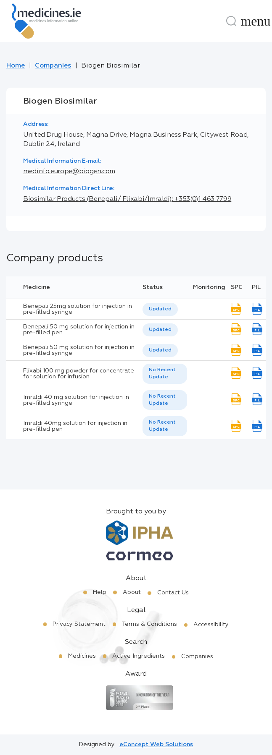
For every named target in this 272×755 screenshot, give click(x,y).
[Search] (231, 21)
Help (99, 592)
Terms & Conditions (149, 624)
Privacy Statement (79, 624)
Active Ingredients (138, 656)
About (132, 592)
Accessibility (211, 624)
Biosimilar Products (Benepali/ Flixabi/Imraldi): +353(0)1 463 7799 (127, 199)
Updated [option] (160, 309)
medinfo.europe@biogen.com (69, 171)
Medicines (82, 656)
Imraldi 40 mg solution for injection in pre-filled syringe (76, 400)
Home (15, 65)
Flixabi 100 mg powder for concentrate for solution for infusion (78, 374)
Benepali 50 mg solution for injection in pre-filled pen (79, 330)
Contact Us (173, 593)
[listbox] (160, 309)
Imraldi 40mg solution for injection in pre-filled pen (75, 426)
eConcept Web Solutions (156, 744)
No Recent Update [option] (162, 373)
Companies (53, 65)
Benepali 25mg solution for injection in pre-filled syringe (77, 309)
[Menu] (256, 21)
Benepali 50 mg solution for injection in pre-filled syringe (79, 350)
